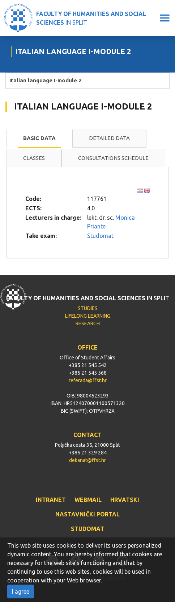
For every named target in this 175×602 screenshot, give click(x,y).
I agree (20, 591)
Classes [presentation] (34, 158)
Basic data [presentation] (39, 138)
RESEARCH (88, 323)
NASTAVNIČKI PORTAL (87, 514)
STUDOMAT (87, 528)
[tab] (39, 138)
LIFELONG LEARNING (87, 316)
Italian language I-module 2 (45, 80)
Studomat (100, 235)
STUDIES (88, 308)
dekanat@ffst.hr (87, 460)
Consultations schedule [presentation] (113, 158)
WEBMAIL (88, 499)
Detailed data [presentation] (109, 138)
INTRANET (51, 499)
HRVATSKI (124, 499)
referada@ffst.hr (88, 380)
